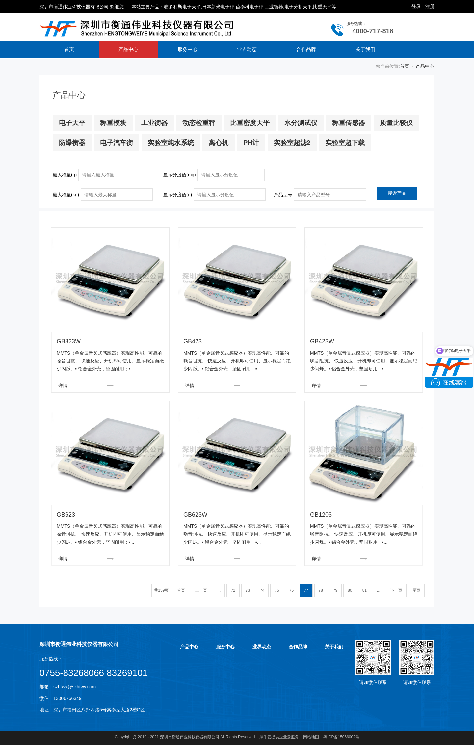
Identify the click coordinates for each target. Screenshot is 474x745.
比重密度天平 (250, 122)
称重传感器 (348, 122)
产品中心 (128, 49)
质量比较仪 (396, 122)
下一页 (396, 590)
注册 (429, 6)
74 (262, 590)
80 (350, 590)
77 (306, 590)
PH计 (251, 142)
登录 (416, 6)
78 (321, 590)
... (219, 590)
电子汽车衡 (116, 142)
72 (233, 590)
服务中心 (188, 49)
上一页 (201, 590)
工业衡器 (154, 122)
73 (248, 590)
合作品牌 (306, 49)
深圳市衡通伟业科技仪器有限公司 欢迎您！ (84, 6)
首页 (69, 49)
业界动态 (247, 49)
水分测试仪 (300, 122)
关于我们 (365, 49)
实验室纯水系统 (171, 142)
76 (291, 590)
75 (277, 590)
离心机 (218, 142)
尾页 (416, 590)
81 (364, 590)
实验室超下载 (345, 142)
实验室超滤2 (292, 142)
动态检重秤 (198, 122)
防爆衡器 (72, 142)
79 (335, 590)
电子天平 (72, 122)
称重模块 (113, 122)
